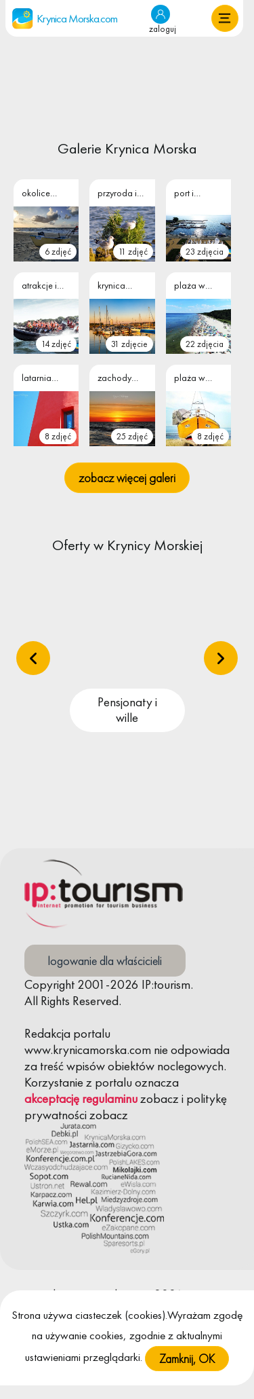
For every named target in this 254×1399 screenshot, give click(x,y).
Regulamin (145, 1315)
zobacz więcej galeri (127, 478)
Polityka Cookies (65, 1315)
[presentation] (33, 658)
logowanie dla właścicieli (105, 960)
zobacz (159, 1098)
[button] (224, 18)
